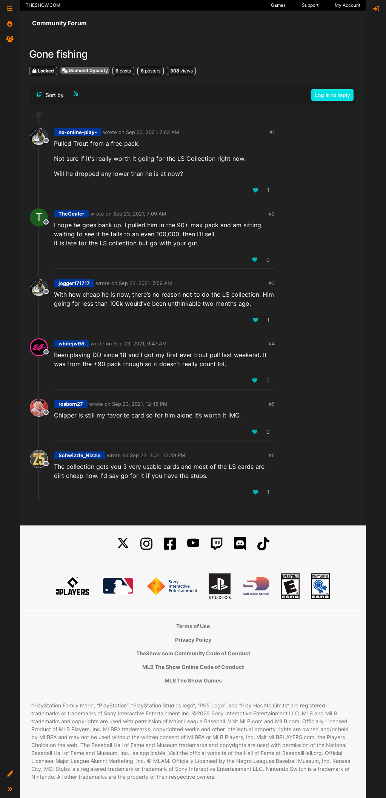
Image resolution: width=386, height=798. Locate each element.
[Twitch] (217, 544)
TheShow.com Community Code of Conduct (193, 653)
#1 (272, 132)
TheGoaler (71, 214)
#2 (272, 214)
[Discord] (240, 544)
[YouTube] (193, 544)
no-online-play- (77, 132)
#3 (272, 283)
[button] (10, 774)
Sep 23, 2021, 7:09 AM (139, 214)
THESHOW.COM (43, 5)
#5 (272, 404)
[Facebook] (170, 544)
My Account (347, 5)
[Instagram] (146, 544)
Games (278, 5)
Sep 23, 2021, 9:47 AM (140, 343)
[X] (123, 544)
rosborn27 (70, 404)
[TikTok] (263, 544)
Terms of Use (193, 626)
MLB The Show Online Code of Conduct (193, 667)
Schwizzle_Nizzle (79, 455)
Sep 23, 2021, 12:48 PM (140, 404)
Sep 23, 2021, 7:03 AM (152, 132)
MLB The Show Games (193, 680)
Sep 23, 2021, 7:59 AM (145, 283)
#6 (272, 455)
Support (310, 5)
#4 (272, 343)
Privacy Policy (193, 639)
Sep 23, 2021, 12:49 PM (157, 455)
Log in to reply (332, 95)
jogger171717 (74, 283)
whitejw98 (71, 343)
